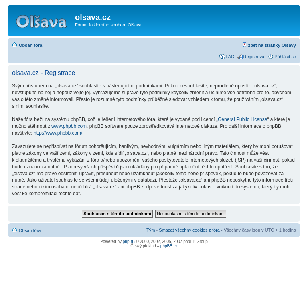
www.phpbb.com (69, 126)
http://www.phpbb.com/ (58, 133)
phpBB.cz (169, 246)
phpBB (129, 241)
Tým (150, 230)
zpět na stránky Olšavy (272, 45)
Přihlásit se (285, 56)
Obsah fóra (30, 45)
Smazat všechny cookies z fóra (189, 230)
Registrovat (254, 56)
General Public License (242, 119)
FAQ (230, 56)
